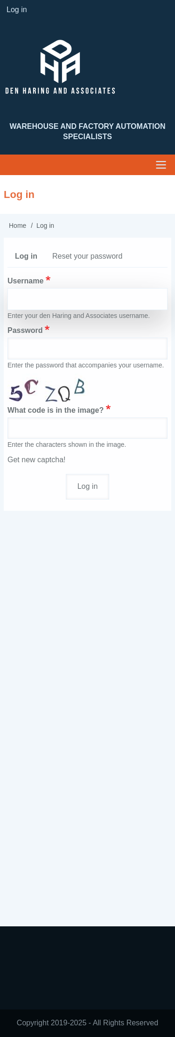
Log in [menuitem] (17, 10)
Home (17, 225)
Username (25, 281)
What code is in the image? (55, 410)
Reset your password (87, 256)
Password (25, 330)
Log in (30, 258)
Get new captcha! (36, 460)
